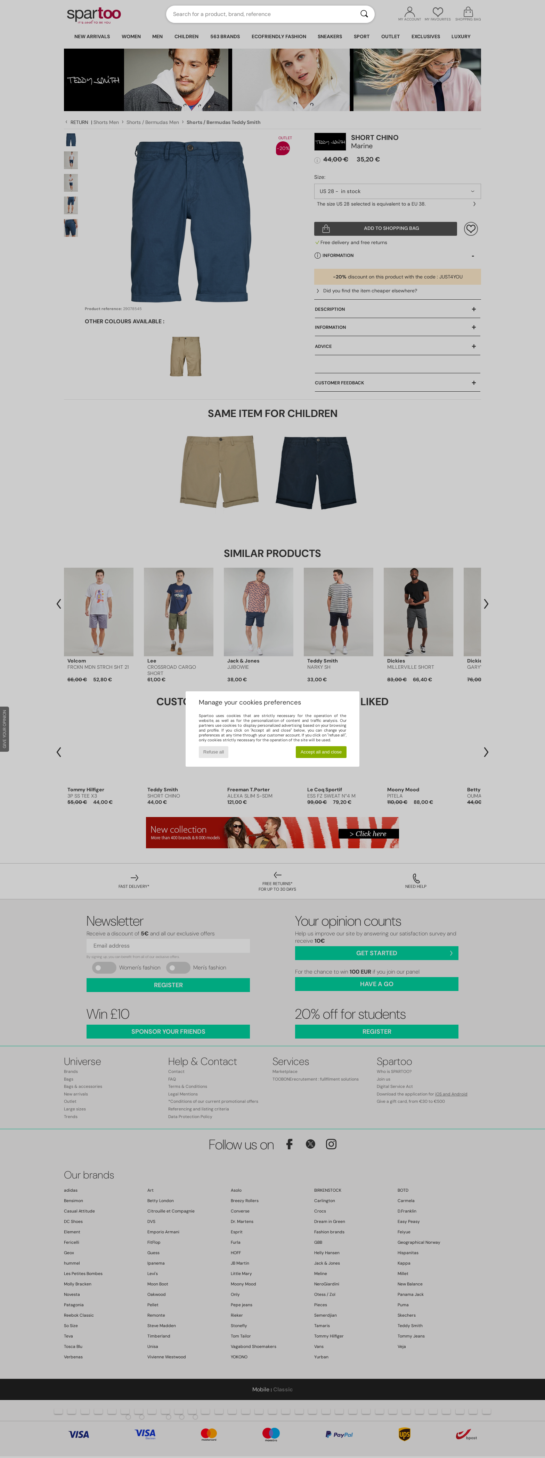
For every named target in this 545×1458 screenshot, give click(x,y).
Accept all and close (321, 752)
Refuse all (213, 752)
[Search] (364, 14)
